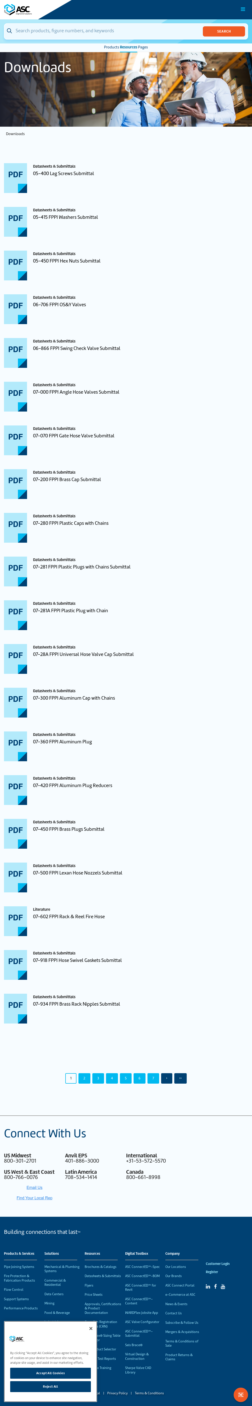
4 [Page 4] (112, 1078)
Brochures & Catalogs (100, 1267)
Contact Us (173, 1313)
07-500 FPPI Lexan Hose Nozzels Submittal (77, 873)
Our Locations (175, 1267)
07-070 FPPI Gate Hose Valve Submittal (73, 436)
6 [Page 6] (140, 1078)
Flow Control (13, 1290)
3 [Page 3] (98, 1078)
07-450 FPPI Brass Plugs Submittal (69, 829)
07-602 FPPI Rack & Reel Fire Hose (69, 916)
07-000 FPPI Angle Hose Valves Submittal (76, 392)
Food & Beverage (57, 1313)
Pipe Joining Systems (19, 1267)
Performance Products (21, 1308)
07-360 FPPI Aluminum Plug (62, 742)
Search (224, 31)
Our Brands (173, 1276)
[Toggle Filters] (241, 1395)
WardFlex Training (98, 1368)
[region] (50, 1361)
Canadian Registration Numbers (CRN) (101, 1324)
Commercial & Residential (55, 1282)
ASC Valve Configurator (142, 1322)
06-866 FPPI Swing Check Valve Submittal (76, 348)
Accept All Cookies (50, 1373)
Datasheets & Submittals (103, 1276)
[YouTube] (223, 1286)
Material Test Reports (100, 1359)
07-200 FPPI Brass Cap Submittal (67, 479)
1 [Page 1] (71, 1078)
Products (111, 47)
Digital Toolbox (136, 1254)
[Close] (90, 1328)
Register (212, 1272)
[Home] (32, 9)
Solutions (51, 1254)
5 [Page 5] (126, 1078)
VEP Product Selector (100, 1349)
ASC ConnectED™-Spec (142, 1267)
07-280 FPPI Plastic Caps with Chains (70, 523)
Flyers (89, 1285)
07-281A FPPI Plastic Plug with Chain (70, 611)
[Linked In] (208, 1286)
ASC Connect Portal (179, 1285)
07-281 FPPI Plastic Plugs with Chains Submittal (82, 567)
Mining (49, 1303)
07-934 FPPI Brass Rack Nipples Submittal (76, 1004)
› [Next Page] (166, 1078)
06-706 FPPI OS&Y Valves (59, 305)
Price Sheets (94, 1294)
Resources (128, 47)
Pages (143, 47)
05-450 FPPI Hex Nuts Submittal (67, 261)
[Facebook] (215, 1286)
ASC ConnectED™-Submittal (139, 1333)
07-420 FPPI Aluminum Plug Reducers (72, 785)
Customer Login (218, 1264)
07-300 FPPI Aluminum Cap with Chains (74, 698)
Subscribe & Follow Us (181, 1323)
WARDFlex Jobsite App (141, 1313)
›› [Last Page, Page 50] (180, 1078)
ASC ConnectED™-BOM (142, 1276)
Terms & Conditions (149, 1393)
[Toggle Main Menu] (243, 9)
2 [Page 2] (84, 1078)
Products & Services (19, 1254)
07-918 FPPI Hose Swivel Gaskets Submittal (77, 960)
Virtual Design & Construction (137, 1356)
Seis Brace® (134, 1345)
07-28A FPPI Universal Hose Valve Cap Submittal (83, 654)
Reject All (50, 1386)
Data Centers (54, 1294)
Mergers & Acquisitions (182, 1332)
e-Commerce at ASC (180, 1294)
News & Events (176, 1304)
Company (172, 1254)
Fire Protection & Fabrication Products (19, 1278)
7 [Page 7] (153, 1078)
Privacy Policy (117, 1393)
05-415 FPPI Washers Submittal (65, 217)
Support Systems (16, 1299)
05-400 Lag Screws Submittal (63, 173)
